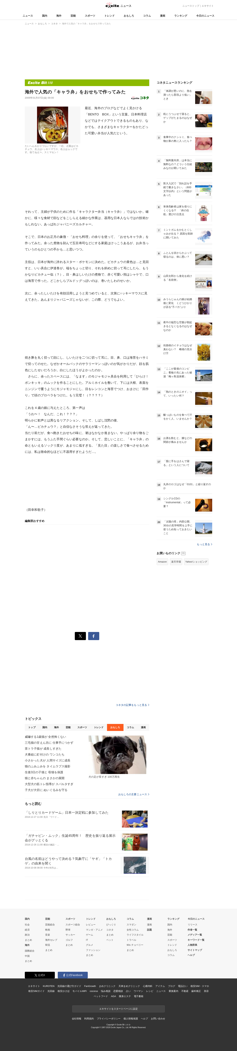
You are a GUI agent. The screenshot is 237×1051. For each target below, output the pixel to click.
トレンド (109, 15)
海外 (58, 15)
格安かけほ (63, 991)
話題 (149, 929)
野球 (68, 929)
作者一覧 (192, 929)
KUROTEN (48, 986)
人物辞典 (192, 945)
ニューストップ (190, 5)
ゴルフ (69, 940)
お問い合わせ (158, 1018)
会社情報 (76, 1018)
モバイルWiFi (79, 991)
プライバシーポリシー (109, 1018)
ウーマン (138, 991)
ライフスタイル (135, 934)
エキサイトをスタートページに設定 (118, 1008)
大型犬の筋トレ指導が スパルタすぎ (49, 784)
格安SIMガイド (36, 991)
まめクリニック (107, 986)
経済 (27, 929)
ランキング (180, 15)
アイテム (160, 986)
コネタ (110, 929)
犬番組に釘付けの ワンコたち (44, 754)
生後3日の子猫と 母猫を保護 (44, 772)
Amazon (162, 561)
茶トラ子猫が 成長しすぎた (43, 748)
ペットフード (101, 996)
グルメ (89, 945)
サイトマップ (195, 950)
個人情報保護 (130, 1018)
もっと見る (204, 544)
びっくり (111, 924)
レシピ (149, 991)
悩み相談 (105, 991)
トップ (31, 727)
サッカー (70, 934)
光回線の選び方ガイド (69, 986)
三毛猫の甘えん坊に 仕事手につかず (49, 742)
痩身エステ (125, 996)
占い (128, 991)
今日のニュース (205, 15)
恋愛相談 (118, 991)
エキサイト (208, 5)
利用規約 (89, 1018)
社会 (27, 924)
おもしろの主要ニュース (133, 794)
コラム (147, 15)
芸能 (73, 15)
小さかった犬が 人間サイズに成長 (47, 760)
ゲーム (89, 934)
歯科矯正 (196, 991)
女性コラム (133, 929)
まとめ (28, 940)
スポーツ (90, 15)
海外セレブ (51, 940)
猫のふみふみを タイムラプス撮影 (47, 766)
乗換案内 (173, 991)
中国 (27, 956)
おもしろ (129, 15)
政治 (27, 934)
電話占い (182, 986)
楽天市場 (176, 561)
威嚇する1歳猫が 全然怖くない (45, 736)
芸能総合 (50, 924)
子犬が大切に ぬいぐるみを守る (46, 790)
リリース (192, 924)
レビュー (91, 924)
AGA (113, 996)
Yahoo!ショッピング (196, 561)
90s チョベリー (135, 945)
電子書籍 (138, 996)
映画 (47, 929)
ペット (110, 940)
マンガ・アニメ (94, 929)
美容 (206, 991)
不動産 (184, 991)
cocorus (94, 991)
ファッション (93, 950)
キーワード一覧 (196, 940)
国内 (44, 15)
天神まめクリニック (129, 986)
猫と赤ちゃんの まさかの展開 (44, 778)
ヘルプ (191, 955)
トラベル (131, 940)
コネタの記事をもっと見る (132, 704)
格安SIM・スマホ (200, 986)
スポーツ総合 (73, 924)
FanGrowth (90, 986)
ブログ (171, 986)
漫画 (162, 15)
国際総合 (29, 950)
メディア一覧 (195, 934)
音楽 (47, 934)
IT (87, 940)
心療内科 (147, 986)
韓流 (47, 945)
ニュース (28, 15)
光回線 (51, 991)
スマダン (131, 924)
